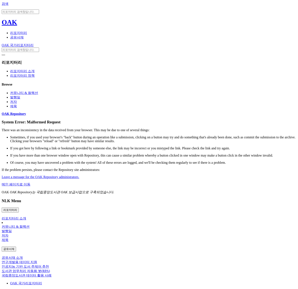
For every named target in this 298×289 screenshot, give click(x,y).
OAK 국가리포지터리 (18, 45)
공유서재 (17, 37)
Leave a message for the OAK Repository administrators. (40, 177)
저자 (13, 102)
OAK (9, 22)
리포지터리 (18, 33)
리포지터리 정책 (22, 75)
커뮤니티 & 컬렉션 (24, 93)
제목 (13, 106)
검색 (5, 3)
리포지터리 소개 (22, 71)
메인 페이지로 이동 (16, 184)
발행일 (15, 97)
